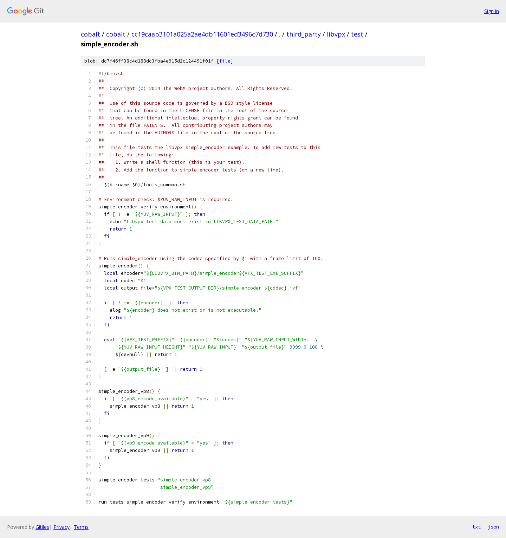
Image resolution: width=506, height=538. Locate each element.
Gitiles (42, 527)
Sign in (491, 11)
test (357, 34)
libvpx (336, 34)
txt (476, 527)
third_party (303, 34)
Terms (81, 527)
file (225, 61)
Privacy (61, 527)
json (493, 527)
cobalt (90, 34)
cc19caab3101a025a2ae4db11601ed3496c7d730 (202, 34)
